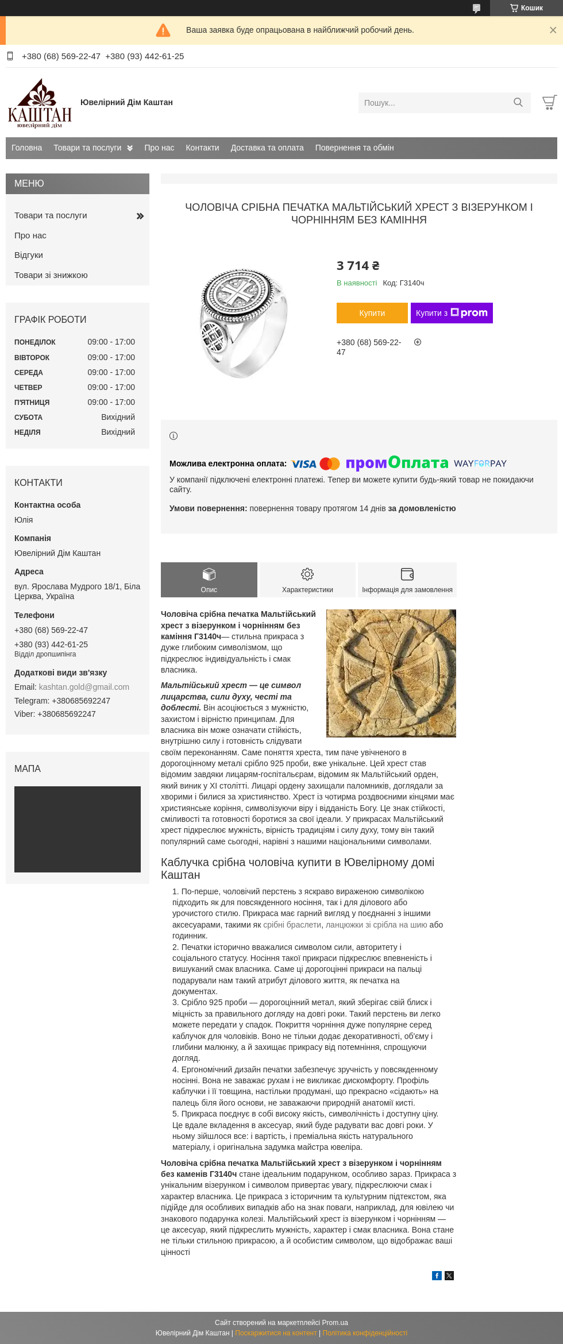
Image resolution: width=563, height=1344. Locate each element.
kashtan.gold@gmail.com (84, 687)
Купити (372, 313)
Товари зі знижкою (51, 275)
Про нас (159, 147)
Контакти (202, 147)
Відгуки (28, 255)
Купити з (452, 313)
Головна (26, 147)
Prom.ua (335, 1323)
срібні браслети (292, 924)
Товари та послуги (87, 147)
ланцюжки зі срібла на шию (376, 924)
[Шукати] (518, 102)
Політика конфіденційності (365, 1333)
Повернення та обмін (354, 147)
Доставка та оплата (267, 147)
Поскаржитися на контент (276, 1333)
